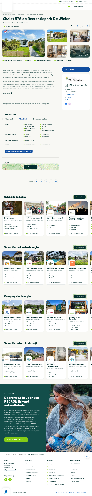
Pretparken (52, 470)
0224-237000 (70, 95)
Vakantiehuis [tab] (23, 119)
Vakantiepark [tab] (9, 119)
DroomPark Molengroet (77, 268)
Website (69, 97)
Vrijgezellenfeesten (54, 478)
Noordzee (21, 220)
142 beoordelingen (33, 376)
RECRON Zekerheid (81, 1)
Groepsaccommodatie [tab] (40, 119)
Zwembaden (52, 467)
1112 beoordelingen (34, 282)
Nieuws (73, 472)
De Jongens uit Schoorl (34, 218)
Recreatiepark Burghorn (55, 268)
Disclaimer (71, 492)
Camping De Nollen (54, 317)
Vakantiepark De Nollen (34, 268)
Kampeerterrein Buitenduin (74, 318)
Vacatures (74, 470)
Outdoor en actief (31, 475)
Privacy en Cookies (61, 492)
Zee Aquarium (9, 218)
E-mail (69, 99)
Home (13, 14)
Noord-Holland (14, 220)
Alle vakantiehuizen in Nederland (35, 14)
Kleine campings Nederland (56, 484)
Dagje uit (28, 481)
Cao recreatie (75, 481)
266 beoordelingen (13, 26)
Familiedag (52, 472)
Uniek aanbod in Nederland (66, 1)
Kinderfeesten (52, 481)
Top (87, 456)
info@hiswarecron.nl (10, 470)
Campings (29, 464)
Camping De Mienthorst (34, 317)
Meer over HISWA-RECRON (15, 440)
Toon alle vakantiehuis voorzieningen (18, 151)
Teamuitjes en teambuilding (56, 475)
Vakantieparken (30, 470)
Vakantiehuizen (81, 7)
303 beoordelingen (12, 282)
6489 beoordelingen (56, 233)
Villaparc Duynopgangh (34, 364)
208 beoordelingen (33, 233)
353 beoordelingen (77, 376)
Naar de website (76, 69)
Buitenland (65, 368)
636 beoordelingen (12, 329)
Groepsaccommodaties (55, 464)
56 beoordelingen (33, 329)
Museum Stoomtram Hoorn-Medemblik (76, 219)
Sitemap (83, 492)
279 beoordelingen (55, 282)
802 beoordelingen (77, 282)
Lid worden (74, 467)
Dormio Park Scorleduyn (12, 268)
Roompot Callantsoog (76, 364)
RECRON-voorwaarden (77, 478)
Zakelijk (28, 478)
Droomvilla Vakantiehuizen (52, 365)
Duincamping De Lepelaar (13, 317)
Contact (73, 475)
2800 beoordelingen (78, 233)
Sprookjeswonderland (55, 218)
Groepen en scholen (32, 472)
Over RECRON (75, 464)
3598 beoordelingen (12, 233)
